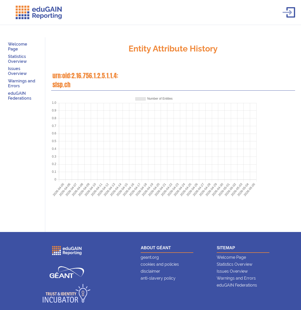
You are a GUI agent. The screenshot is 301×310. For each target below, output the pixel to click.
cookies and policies (160, 264)
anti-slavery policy (158, 278)
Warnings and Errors (236, 278)
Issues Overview (17, 71)
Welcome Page (17, 46)
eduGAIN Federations (19, 96)
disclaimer (150, 271)
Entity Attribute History (173, 48)
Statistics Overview (17, 59)
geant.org (150, 257)
